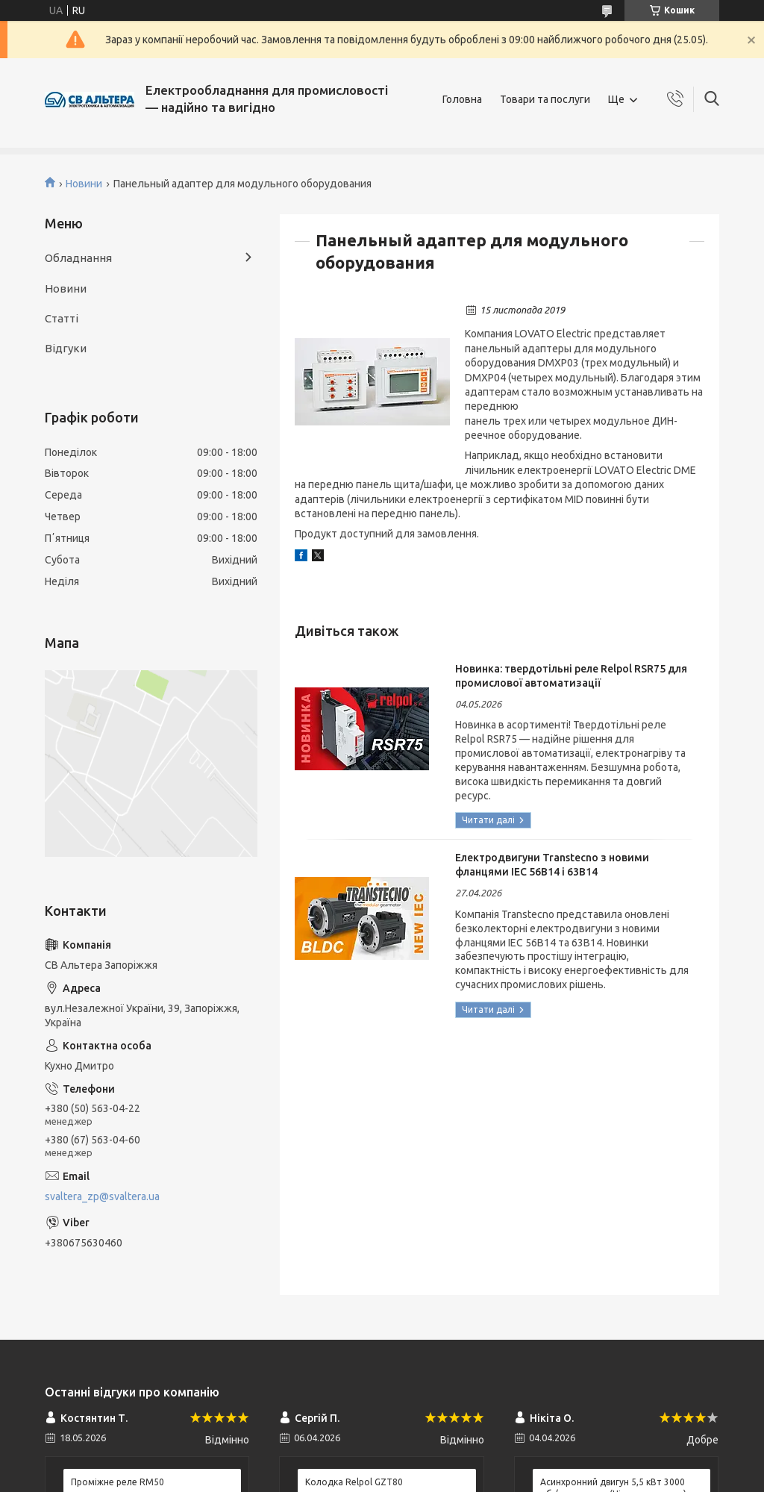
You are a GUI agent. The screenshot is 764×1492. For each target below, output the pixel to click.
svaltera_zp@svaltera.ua (102, 1196)
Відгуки (66, 348)
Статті (61, 318)
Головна (462, 99)
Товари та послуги (545, 99)
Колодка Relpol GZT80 (354, 1482)
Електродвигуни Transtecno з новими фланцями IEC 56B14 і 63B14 (552, 865)
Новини (84, 184)
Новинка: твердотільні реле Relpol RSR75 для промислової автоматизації (571, 676)
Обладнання (78, 258)
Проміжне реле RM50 (117, 1482)
